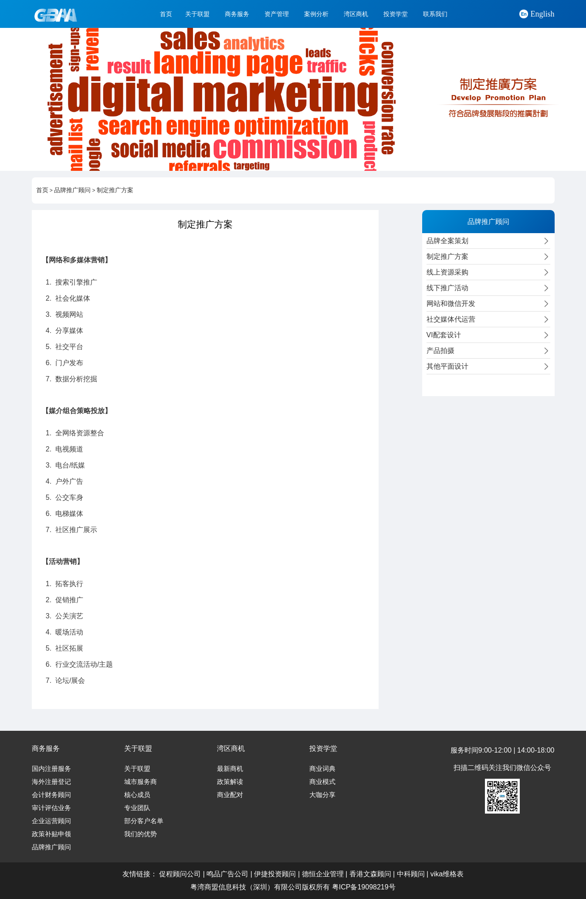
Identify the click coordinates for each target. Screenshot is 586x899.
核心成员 (137, 794)
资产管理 (276, 13)
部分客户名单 (143, 821)
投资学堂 (395, 13)
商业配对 (230, 794)
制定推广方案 (115, 190)
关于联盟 (197, 13)
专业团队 (137, 807)
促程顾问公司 (180, 874)
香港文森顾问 (370, 874)
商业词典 (322, 768)
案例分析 (316, 13)
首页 (166, 13)
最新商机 (230, 768)
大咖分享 (322, 794)
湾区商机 (356, 13)
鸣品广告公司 (227, 874)
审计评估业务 (51, 807)
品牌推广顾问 (72, 190)
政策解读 (230, 781)
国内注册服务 (51, 768)
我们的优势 (140, 834)
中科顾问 (411, 874)
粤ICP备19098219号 (364, 887)
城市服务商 (140, 781)
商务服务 (237, 13)
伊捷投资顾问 (275, 874)
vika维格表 (447, 874)
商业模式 (322, 781)
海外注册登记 (51, 781)
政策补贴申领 (51, 834)
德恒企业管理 (323, 874)
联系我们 (435, 13)
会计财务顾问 (51, 794)
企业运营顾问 (51, 821)
